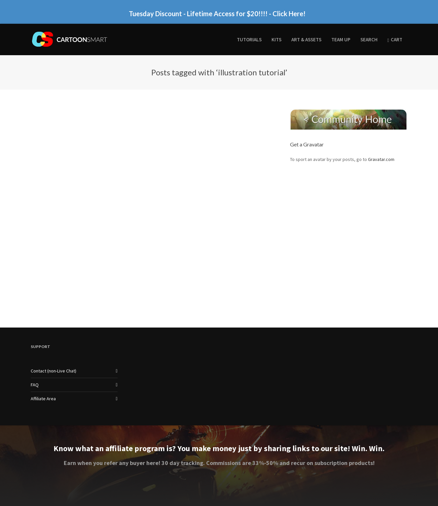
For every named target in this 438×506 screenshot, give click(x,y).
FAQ (35, 385)
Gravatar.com (381, 159)
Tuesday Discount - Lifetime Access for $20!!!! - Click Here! (217, 14)
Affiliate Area (43, 399)
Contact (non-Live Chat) (53, 371)
